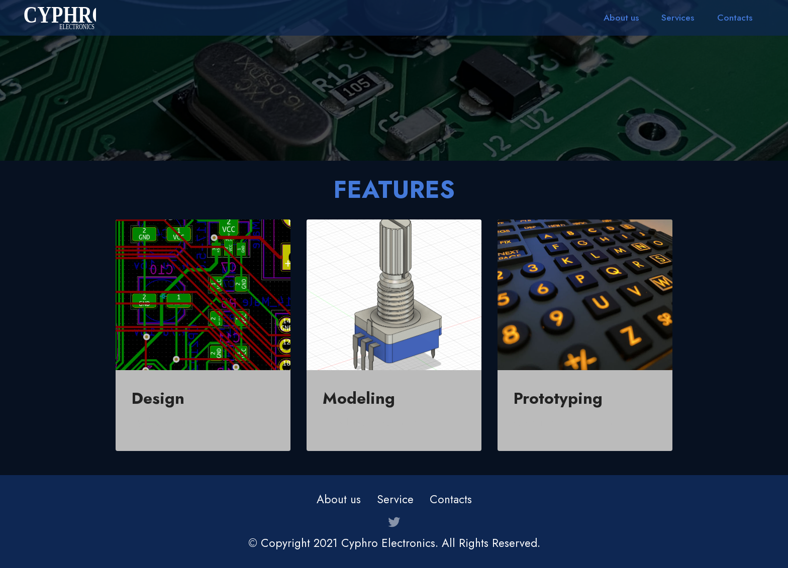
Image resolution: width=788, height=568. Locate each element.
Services (677, 17)
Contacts (734, 17)
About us (621, 17)
